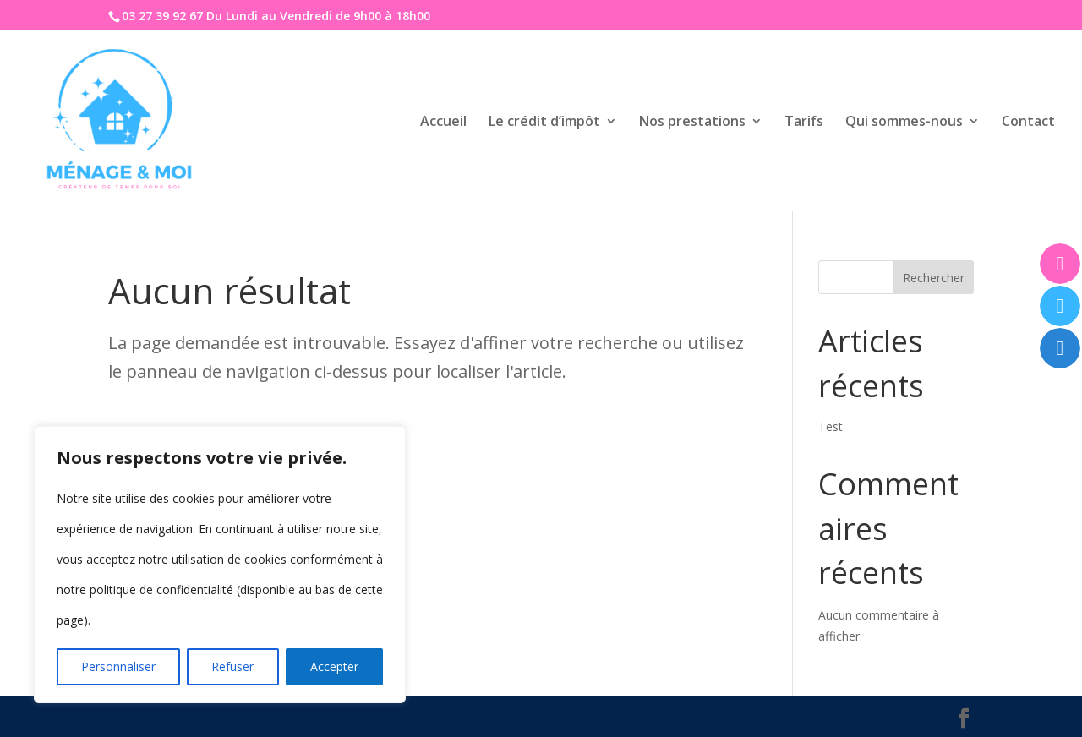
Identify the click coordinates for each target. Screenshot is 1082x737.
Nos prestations (692, 122)
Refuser (232, 666)
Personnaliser (118, 666)
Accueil (443, 122)
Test (830, 426)
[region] (220, 564)
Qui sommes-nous (904, 122)
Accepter (334, 666)
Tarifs (803, 122)
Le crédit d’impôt (544, 122)
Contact (1028, 122)
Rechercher (934, 278)
